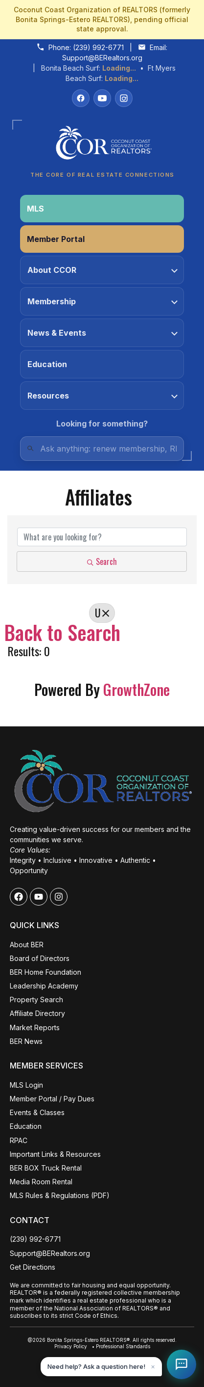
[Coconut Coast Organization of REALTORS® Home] (102, 145)
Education (47, 364)
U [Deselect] (102, 612)
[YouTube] (102, 98)
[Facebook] (81, 98)
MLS (35, 208)
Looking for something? (102, 423)
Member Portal (56, 239)
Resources (102, 395)
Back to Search (62, 632)
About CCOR (102, 270)
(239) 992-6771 (98, 47)
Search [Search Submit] (102, 561)
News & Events (102, 333)
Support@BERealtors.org (102, 57)
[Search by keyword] (102, 537)
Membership (102, 301)
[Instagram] (124, 98)
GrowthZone (136, 689)
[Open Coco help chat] (181, 1364)
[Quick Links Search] (102, 448)
